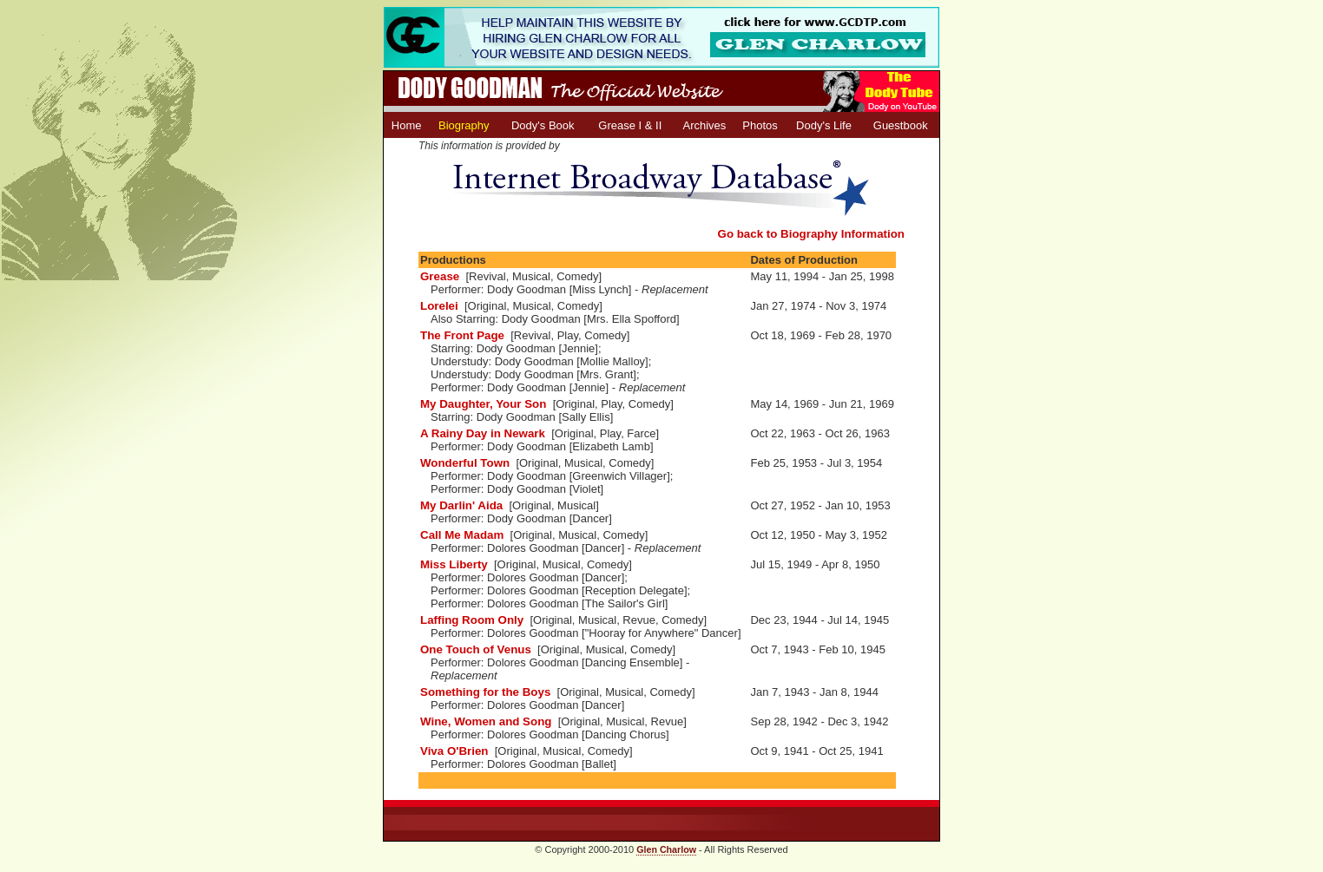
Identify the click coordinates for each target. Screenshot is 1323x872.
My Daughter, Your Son (483, 403)
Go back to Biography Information (811, 233)
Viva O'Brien (454, 750)
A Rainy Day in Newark (482, 433)
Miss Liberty (454, 564)
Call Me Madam (462, 534)
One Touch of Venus (475, 649)
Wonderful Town (465, 462)
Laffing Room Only (471, 619)
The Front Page (462, 335)
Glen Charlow (666, 849)
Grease (439, 276)
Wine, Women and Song (485, 721)
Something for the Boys (485, 691)
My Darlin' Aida (461, 505)
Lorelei (439, 305)
